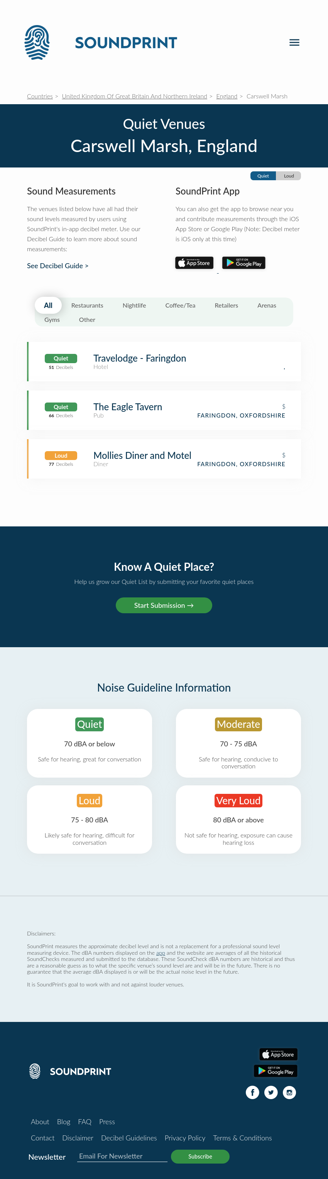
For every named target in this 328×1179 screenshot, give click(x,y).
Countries (40, 96)
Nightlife (134, 305)
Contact (42, 1137)
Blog (63, 1121)
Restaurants (87, 305)
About (40, 1121)
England (227, 96)
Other (87, 319)
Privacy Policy (185, 1137)
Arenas (266, 305)
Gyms (52, 319)
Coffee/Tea (180, 305)
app (160, 952)
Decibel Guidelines (129, 1137)
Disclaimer (77, 1137)
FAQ (84, 1121)
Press (107, 1121)
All (48, 305)
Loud (289, 176)
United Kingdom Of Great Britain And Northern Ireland (134, 96)
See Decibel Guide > (58, 266)
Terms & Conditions (242, 1137)
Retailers (226, 305)
